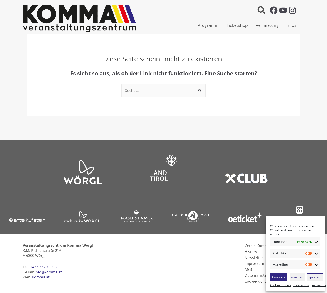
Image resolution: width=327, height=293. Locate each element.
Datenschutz (301, 285)
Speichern (315, 277)
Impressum (319, 285)
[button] (261, 10)
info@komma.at (48, 272)
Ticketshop (237, 25)
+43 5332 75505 (43, 266)
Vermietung (267, 25)
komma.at (41, 277)
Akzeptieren (279, 277)
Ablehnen (297, 277)
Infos (291, 25)
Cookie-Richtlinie (280, 285)
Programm (208, 25)
